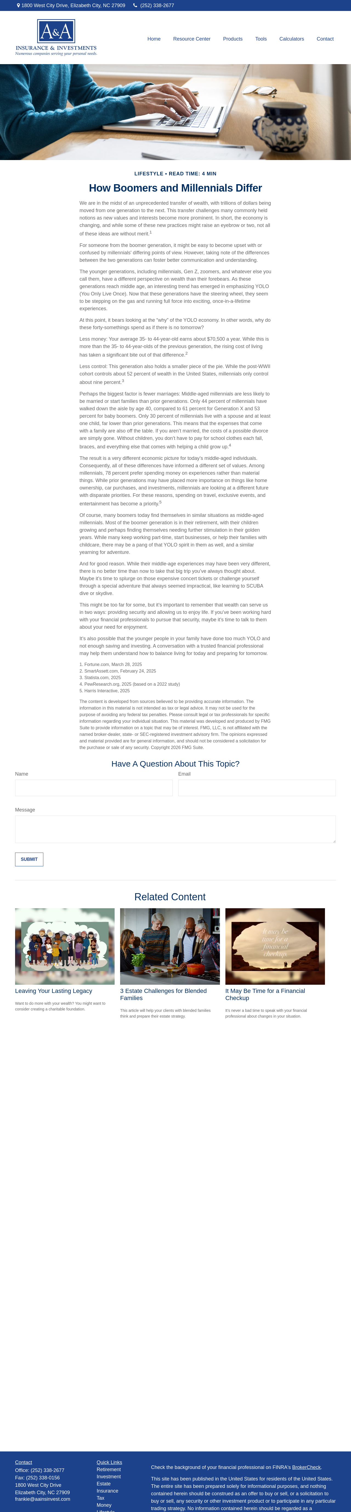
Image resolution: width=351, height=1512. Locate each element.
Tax (100, 1498)
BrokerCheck (306, 1467)
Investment (109, 1476)
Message (25, 810)
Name (21, 774)
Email (184, 774)
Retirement (109, 1469)
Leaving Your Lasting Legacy (53, 990)
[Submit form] (29, 859)
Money (104, 1505)
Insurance (107, 1491)
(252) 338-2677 (153, 5)
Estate (104, 1484)
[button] (154, 39)
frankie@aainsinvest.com (42, 1499)
